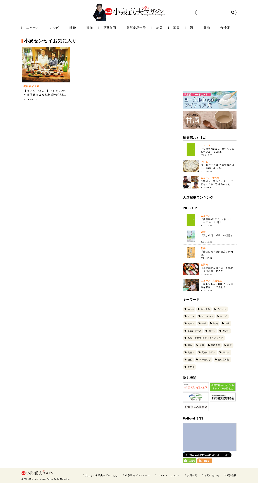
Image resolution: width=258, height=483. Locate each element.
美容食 (191, 352)
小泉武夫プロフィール (137, 475)
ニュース (32, 28)
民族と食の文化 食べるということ (205, 338)
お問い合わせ (211, 475)
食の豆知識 (224, 359)
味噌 (73, 28)
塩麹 (227, 323)
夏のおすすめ (195, 331)
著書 (176, 28)
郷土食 (226, 352)
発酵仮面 (109, 28)
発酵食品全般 (136, 28)
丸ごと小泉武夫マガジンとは (101, 475)
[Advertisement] (209, 65)
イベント (221, 309)
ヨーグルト (207, 316)
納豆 (159, 28)
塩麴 (215, 323)
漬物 (89, 28)
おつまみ (205, 309)
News (191, 309)
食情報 (225, 28)
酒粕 (190, 359)
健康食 (191, 323)
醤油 (207, 28)
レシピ (54, 28)
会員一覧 (192, 475)
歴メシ (226, 331)
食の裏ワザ (205, 359)
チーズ (191, 316)
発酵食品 (215, 345)
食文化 (191, 367)
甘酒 (201, 345)
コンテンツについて (168, 475)
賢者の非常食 (209, 352)
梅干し (212, 331)
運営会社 (231, 475)
